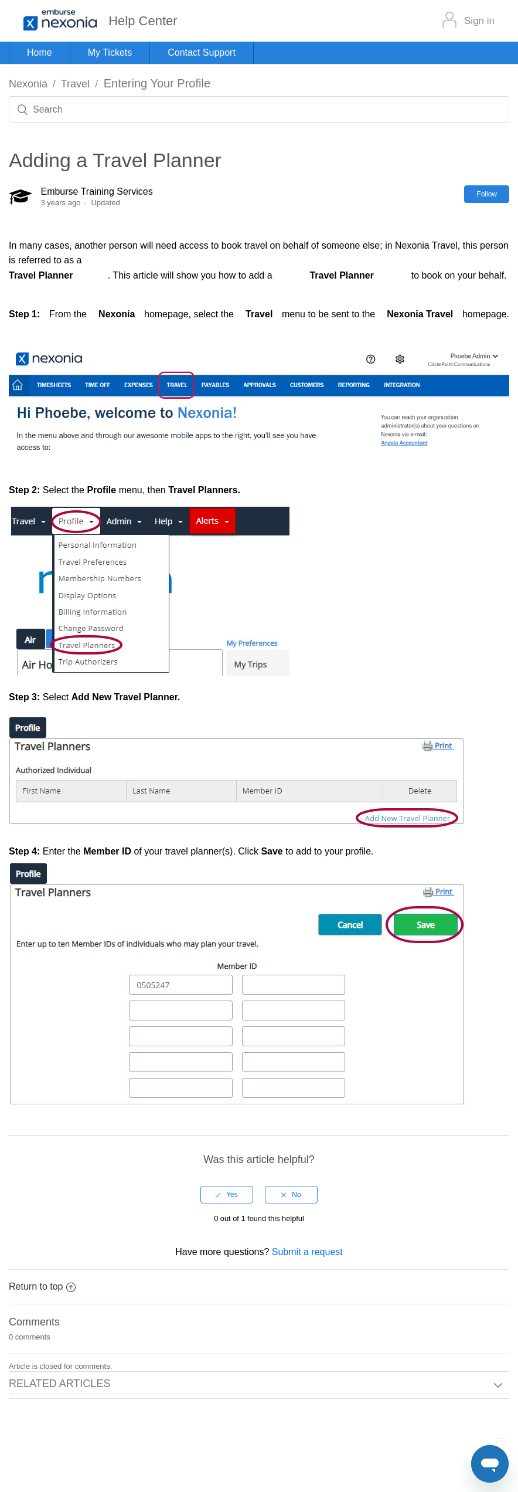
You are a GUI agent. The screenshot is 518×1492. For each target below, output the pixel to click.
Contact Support (202, 52)
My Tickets (110, 52)
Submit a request (307, 1252)
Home (39, 52)
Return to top (42, 1286)
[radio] (226, 1194)
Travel (75, 84)
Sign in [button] (479, 20)
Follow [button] (486, 194)
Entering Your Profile (157, 83)
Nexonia (28, 84)
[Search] (259, 109)
